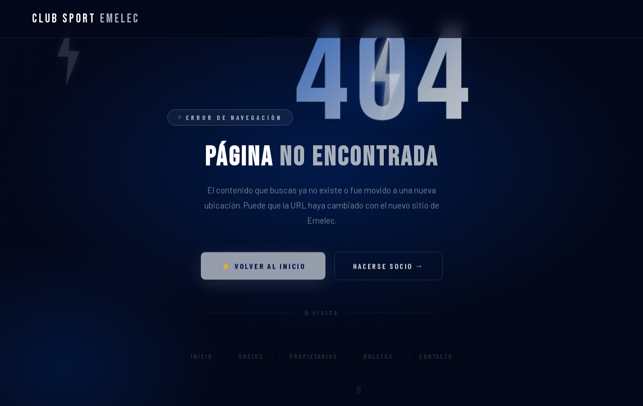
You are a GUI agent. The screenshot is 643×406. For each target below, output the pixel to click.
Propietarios (314, 361)
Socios (251, 361)
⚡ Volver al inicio (263, 268)
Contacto (436, 361)
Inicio (202, 361)
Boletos (378, 361)
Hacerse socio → (388, 268)
